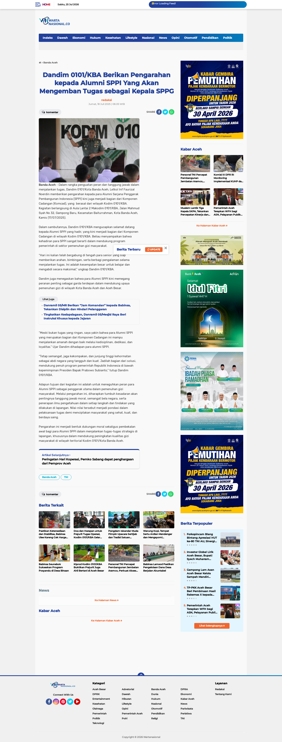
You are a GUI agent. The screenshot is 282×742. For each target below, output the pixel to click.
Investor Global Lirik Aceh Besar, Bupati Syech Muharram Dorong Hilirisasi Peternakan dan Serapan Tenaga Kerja (201, 555)
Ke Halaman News (107, 600)
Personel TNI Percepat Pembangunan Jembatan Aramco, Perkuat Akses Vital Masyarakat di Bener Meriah (194, 178)
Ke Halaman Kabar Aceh (106, 620)
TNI (66, 477)
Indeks (47, 38)
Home (46, 4)
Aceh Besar (99, 689)
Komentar (50, 112)
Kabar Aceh (49, 611)
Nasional (148, 38)
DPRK (96, 694)
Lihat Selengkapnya (212, 625)
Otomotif (190, 38)
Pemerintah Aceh (132, 713)
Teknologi (98, 723)
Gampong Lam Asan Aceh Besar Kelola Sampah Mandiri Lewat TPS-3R (200, 573)
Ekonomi (78, 38)
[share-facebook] (159, 112)
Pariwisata (187, 708)
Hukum (95, 38)
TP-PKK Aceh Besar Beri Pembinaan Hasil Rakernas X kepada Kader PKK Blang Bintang (201, 591)
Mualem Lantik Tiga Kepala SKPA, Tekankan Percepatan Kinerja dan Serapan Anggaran (195, 211)
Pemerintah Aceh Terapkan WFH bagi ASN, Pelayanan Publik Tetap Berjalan (227, 211)
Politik (227, 38)
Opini (175, 38)
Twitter (72, 703)
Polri (124, 718)
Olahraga (97, 708)
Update (153, 249)
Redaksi (219, 689)
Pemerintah (99, 713)
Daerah (62, 38)
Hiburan (126, 698)
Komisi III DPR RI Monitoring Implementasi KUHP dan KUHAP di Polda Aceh (228, 178)
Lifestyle (131, 38)
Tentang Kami (223, 694)
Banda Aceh (49, 477)
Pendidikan (210, 38)
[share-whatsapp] (171, 112)
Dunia (154, 694)
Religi (154, 718)
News (163, 38)
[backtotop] (141, 676)
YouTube (80, 703)
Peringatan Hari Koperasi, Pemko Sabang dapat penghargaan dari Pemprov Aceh (88, 461)
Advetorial (128, 689)
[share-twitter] (165, 112)
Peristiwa (186, 713)
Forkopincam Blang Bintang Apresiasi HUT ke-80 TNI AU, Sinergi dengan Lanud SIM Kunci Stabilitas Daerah (202, 538)
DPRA (184, 689)
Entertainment (101, 698)
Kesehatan (113, 38)
